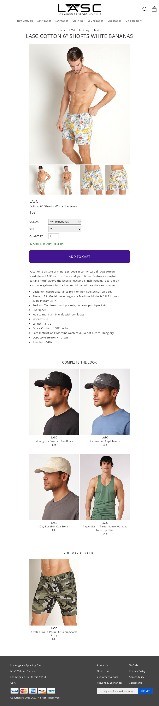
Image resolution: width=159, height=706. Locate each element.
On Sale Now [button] (133, 20)
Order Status (104, 671)
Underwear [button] (114, 20)
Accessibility (136, 677)
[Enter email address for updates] (117, 691)
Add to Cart (79, 256)
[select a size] (64, 229)
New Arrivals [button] (25, 20)
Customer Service (108, 677)
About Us (102, 665)
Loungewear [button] (95, 20)
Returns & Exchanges (110, 682)
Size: (32, 229)
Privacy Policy (137, 671)
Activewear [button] (44, 20)
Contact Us (135, 682)
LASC (33, 201)
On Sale (134, 665)
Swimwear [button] (61, 20)
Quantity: (36, 236)
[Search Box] (144, 9)
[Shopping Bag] (154, 9)
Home (62, 30)
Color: (34, 221)
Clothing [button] (77, 20)
